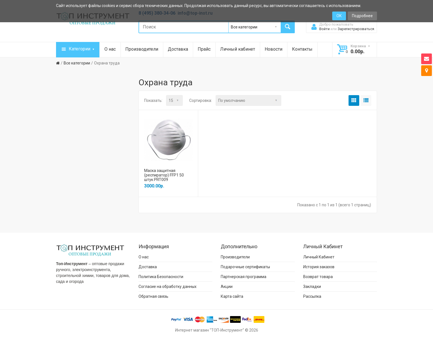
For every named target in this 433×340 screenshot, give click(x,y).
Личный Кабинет (318, 256)
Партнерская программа (243, 276)
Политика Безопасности (161, 276)
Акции (227, 286)
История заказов (318, 266)
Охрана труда (107, 63)
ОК (339, 16)
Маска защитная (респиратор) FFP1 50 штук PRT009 (164, 175)
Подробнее (362, 16)
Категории (78, 49)
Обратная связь (153, 296)
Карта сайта (232, 296)
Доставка (178, 49)
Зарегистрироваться (356, 29)
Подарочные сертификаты (245, 266)
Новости (273, 49)
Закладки (312, 286)
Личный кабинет (237, 49)
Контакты (302, 49)
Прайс (204, 49)
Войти (324, 29)
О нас (110, 49)
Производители (141, 49)
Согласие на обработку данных (168, 286)
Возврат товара (318, 276)
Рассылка (312, 296)
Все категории (77, 63)
